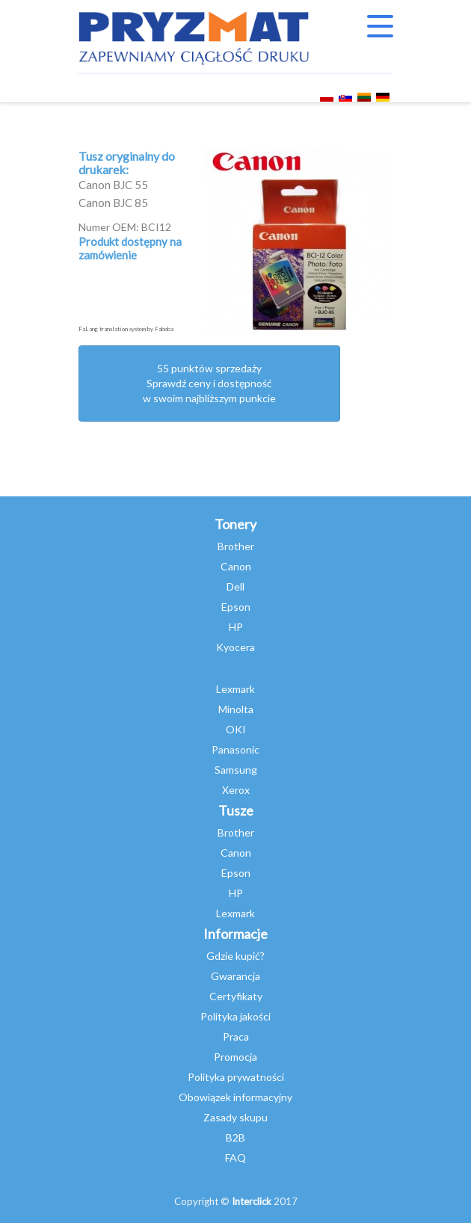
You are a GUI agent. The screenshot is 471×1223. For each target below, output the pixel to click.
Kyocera (235, 647)
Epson (235, 606)
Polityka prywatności (236, 1076)
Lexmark (235, 689)
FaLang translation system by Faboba (125, 329)
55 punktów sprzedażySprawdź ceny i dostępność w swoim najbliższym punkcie (209, 383)
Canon (236, 566)
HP (236, 626)
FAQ (235, 1157)
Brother (236, 546)
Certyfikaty (235, 996)
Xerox (236, 789)
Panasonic (235, 749)
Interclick (251, 1201)
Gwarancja (235, 976)
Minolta (235, 709)
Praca (236, 1036)
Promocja (235, 1056)
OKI (236, 729)
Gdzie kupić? (235, 955)
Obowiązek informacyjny (235, 1097)
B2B (235, 1137)
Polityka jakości (235, 1016)
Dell (235, 586)
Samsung (236, 769)
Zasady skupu (235, 1117)
